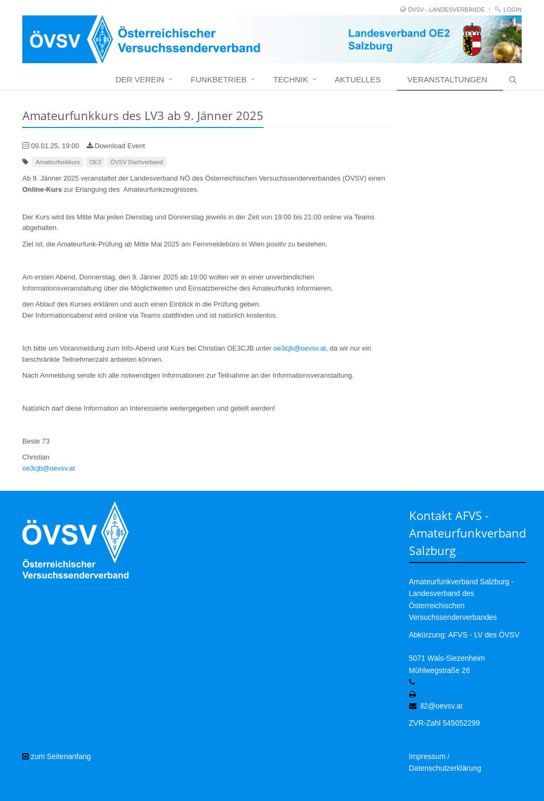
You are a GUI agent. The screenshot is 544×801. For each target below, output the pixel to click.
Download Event (116, 146)
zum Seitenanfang (56, 756)
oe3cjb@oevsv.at (300, 348)
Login (513, 9)
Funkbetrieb (218, 79)
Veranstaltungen (447, 79)
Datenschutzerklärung (445, 768)
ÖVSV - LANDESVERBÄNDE (446, 9)
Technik (290, 79)
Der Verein (139, 79)
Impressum (427, 756)
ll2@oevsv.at (441, 706)
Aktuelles (358, 79)
